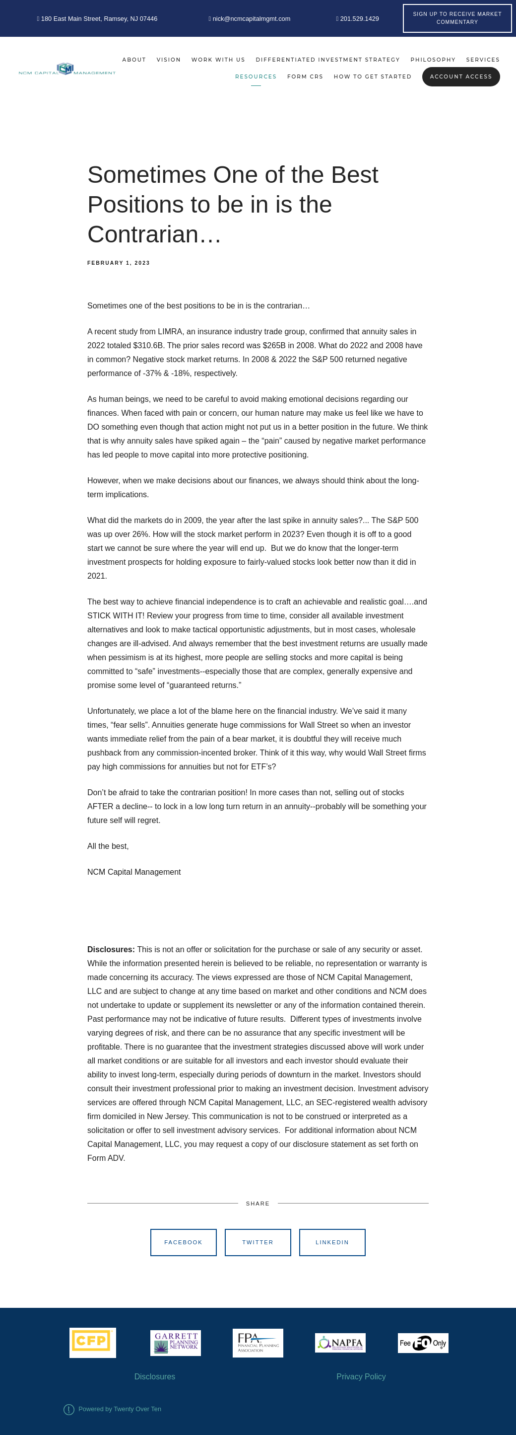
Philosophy (433, 60)
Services (483, 60)
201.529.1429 (357, 18)
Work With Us (219, 60)
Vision (169, 60)
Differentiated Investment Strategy (328, 60)
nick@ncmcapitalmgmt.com (249, 18)
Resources (256, 77)
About (134, 60)
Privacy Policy (361, 1376)
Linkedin (332, 1242)
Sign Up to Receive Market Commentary (457, 18)
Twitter (258, 1242)
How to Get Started (373, 77)
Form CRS (305, 77)
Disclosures (155, 1376)
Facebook (183, 1242)
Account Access (461, 77)
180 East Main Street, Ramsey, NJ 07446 (97, 18)
